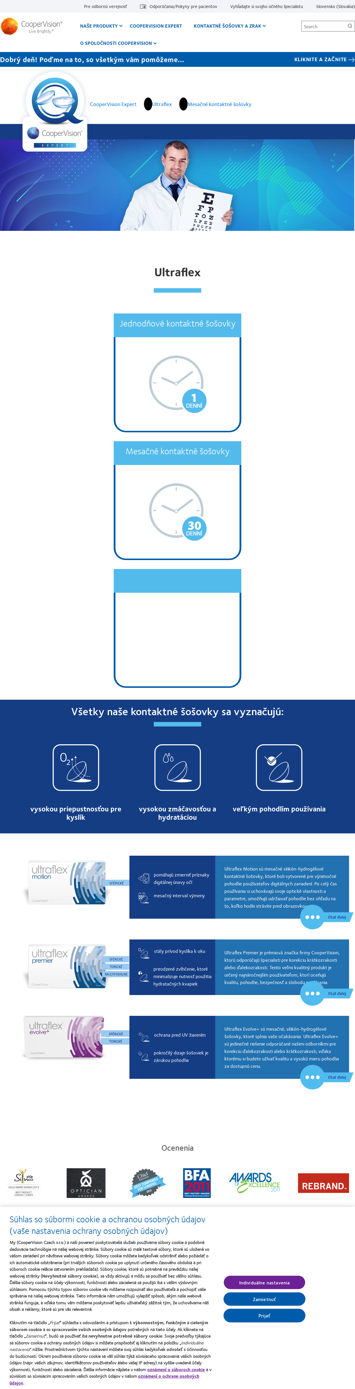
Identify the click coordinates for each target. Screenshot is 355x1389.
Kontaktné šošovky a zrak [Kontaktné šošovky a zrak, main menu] (227, 25)
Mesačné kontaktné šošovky (219, 104)
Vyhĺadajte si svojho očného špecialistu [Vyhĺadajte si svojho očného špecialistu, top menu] (266, 6)
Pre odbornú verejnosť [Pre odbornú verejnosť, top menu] (105, 6)
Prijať (264, 1318)
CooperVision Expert (113, 104)
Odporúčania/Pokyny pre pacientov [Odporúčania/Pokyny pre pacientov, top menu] (183, 6)
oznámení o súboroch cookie (176, 1372)
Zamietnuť (264, 1302)
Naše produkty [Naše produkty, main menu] (99, 25)
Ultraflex (162, 104)
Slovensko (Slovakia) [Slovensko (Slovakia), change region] (335, 6)
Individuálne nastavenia (264, 1285)
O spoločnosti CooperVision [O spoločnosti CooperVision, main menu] (116, 43)
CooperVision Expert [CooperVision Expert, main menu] (156, 25)
